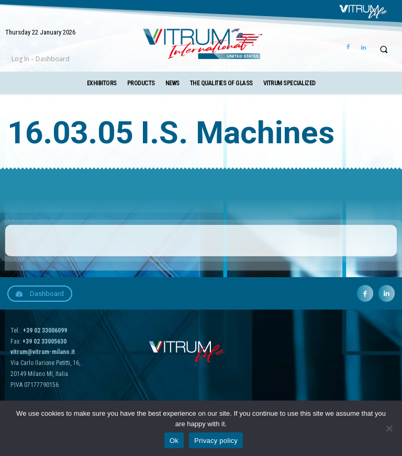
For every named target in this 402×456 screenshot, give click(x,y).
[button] (384, 49)
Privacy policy (216, 440)
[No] (389, 428)
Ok (174, 440)
